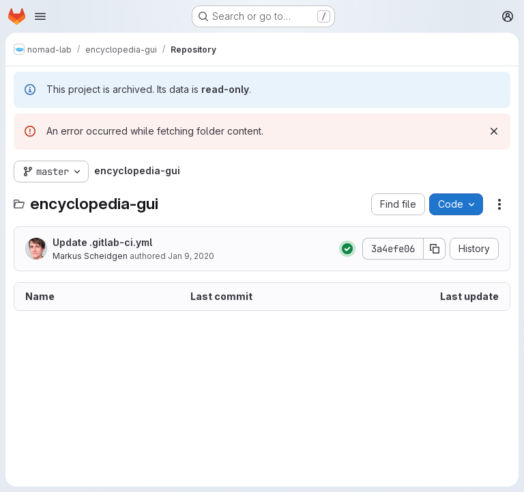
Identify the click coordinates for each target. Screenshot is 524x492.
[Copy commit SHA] (435, 249)
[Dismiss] (494, 131)
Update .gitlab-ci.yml (102, 242)
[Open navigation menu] (40, 16)
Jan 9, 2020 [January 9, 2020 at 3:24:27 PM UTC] (191, 256)
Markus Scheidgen (90, 256)
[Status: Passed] (347, 249)
